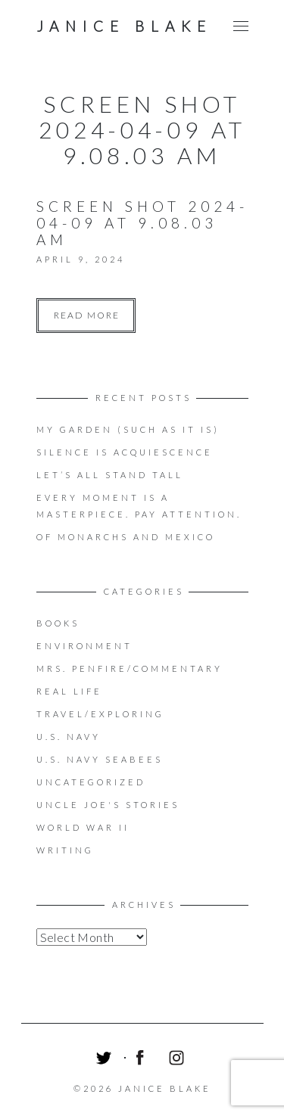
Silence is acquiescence (124, 452)
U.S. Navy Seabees (99, 759)
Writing (65, 850)
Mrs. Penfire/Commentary (129, 668)
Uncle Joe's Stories (107, 805)
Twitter (106, 1060)
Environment (84, 646)
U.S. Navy (68, 736)
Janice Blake (124, 26)
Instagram (179, 1060)
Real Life (69, 691)
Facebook (142, 1060)
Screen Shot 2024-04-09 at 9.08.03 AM (142, 222)
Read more (87, 315)
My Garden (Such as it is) (128, 429)
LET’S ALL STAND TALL (109, 475)
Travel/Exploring (100, 714)
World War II (83, 827)
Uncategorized (90, 782)
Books (58, 623)
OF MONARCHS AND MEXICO (125, 537)
